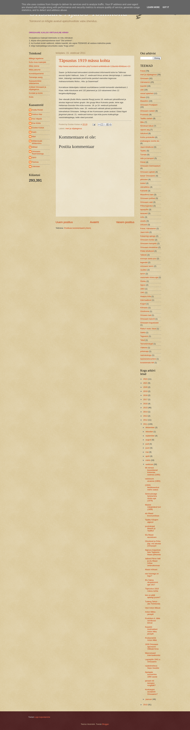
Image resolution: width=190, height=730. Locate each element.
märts (148, 460)
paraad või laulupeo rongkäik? (150, 683)
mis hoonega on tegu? (152, 575)
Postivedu (144, 114)
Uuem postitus (64, 222)
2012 (145, 420)
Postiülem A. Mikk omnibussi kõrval (152, 620)
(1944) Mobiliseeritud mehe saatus (152, 487)
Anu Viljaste (37, 119)
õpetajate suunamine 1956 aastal (151, 674)
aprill (147, 456)
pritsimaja (144, 351)
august (148, 440)
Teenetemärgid (146, 344)
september (150, 436)
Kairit (34, 132)
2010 (145, 704)
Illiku (142, 122)
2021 (145, 383)
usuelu (143, 221)
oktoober (149, 431)
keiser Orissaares (147, 176)
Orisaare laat (145, 315)
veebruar (149, 464)
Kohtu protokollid (147, 137)
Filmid (142, 162)
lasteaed (144, 213)
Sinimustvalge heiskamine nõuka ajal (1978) (151, 497)
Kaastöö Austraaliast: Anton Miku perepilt (151, 630)
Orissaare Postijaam (148, 105)
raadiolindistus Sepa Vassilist (152, 667)
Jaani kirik (144, 232)
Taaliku (143, 151)
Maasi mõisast (151, 569)
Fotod (142, 71)
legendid (144, 262)
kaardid (143, 86)
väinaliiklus (144, 187)
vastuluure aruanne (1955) (152, 480)
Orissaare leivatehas (149, 247)
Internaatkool (145, 300)
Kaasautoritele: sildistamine (35, 82)
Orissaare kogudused (149, 323)
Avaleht (94, 222)
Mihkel (34, 147)
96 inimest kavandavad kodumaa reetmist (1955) (152, 471)
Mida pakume (34, 70)
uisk (142, 90)
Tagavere (144, 336)
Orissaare (144, 78)
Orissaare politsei (147, 198)
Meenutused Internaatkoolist (152, 654)
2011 (145, 424)
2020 (145, 387)
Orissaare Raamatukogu (38, 152)
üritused (143, 225)
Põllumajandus (146, 206)
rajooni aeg (145, 130)
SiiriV (34, 157)
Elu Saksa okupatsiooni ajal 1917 (151, 582)
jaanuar (148, 699)
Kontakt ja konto (36, 93)
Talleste (143, 255)
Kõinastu (144, 307)
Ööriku (143, 281)
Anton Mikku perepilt (150, 613)
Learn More (153, 7)
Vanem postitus (125, 222)
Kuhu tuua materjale (37, 62)
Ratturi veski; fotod (148, 329)
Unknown (36, 166)
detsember (150, 427)
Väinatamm (145, 82)
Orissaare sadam (147, 111)
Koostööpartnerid (36, 73)
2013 (145, 416)
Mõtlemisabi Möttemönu (37, 142)
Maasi (142, 97)
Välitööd (143, 347)
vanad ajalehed (146, 93)
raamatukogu (145, 355)
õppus (142, 285)
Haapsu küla (145, 296)
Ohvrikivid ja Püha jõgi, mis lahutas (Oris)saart (153, 543)
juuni (147, 448)
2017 (145, 399)
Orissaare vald (146, 202)
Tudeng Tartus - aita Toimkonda (152, 602)
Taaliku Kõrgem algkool (151, 521)
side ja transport (147, 158)
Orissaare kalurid (147, 319)
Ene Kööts (36, 123)
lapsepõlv (144, 209)
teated (143, 183)
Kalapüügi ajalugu (147, 236)
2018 (145, 395)
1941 (142, 292)
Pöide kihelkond (147, 251)
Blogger (105, 724)
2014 (145, 412)
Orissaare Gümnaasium (150, 166)
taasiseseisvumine (148, 359)
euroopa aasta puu (148, 258)
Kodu (31, 97)
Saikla (142, 332)
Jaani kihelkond (146, 147)
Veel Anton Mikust (152, 608)
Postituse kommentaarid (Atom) (77, 228)
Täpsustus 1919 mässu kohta (84, 60)
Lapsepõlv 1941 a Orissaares (152, 660)
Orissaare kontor (147, 240)
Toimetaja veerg (35, 77)
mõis (142, 217)
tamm (142, 274)
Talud (142, 340)
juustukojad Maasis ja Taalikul (150, 528)
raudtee (143, 270)
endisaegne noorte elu (149, 141)
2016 (145, 403)
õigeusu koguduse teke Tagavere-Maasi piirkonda (153, 552)
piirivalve (144, 179)
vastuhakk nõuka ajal (149, 277)
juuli (147, 444)
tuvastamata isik (147, 362)
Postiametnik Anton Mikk (151, 639)
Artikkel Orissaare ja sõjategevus (37, 88)
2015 (145, 407)
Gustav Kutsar (38, 128)
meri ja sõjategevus (73, 128)
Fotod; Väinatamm (148, 228)
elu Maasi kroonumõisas (152, 514)
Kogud (143, 304)
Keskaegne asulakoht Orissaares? (151, 691)
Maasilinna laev (146, 194)
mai (147, 452)
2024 (145, 379)
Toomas (35, 162)
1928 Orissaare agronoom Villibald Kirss (152, 646)
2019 (145, 391)
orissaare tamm (146, 266)
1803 (142, 289)
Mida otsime (34, 66)
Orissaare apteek (147, 172)
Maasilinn (144, 101)
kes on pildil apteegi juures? (152, 596)
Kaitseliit (143, 191)
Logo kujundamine (42, 717)
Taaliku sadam (146, 118)
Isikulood (144, 133)
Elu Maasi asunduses (150, 536)
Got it (166, 7)
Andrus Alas (37, 114)
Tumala (143, 154)
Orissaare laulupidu (148, 243)
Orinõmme (144, 311)
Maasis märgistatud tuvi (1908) (153, 507)
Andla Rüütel (37, 110)
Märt (34, 136)
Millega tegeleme (36, 58)
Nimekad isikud (146, 126)
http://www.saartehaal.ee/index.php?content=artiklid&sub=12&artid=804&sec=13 (94, 66)
